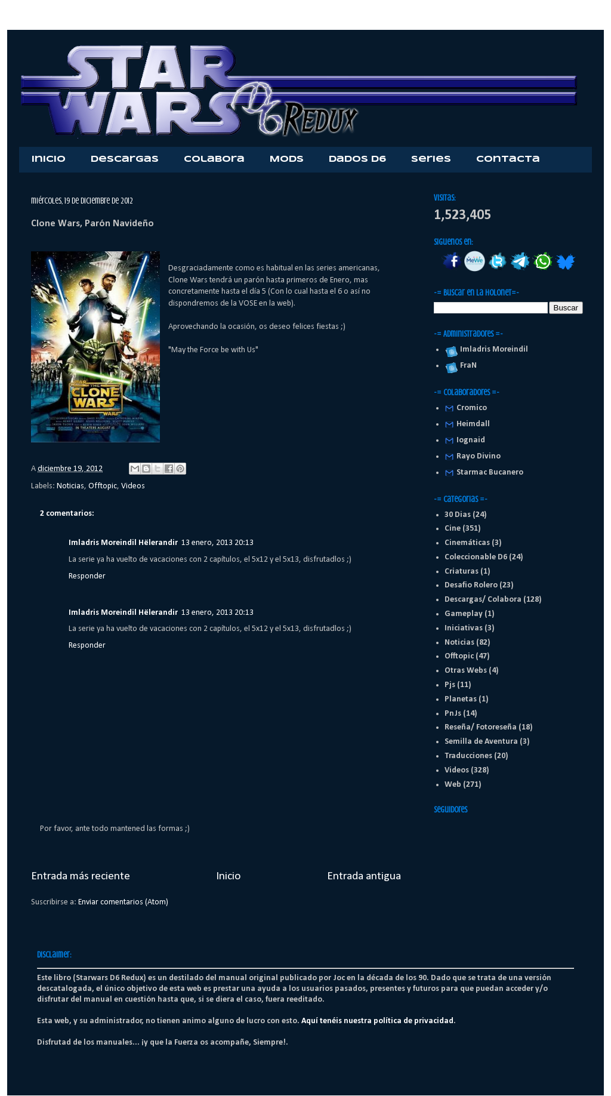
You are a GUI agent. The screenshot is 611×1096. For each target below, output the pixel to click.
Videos (133, 486)
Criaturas (462, 571)
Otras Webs (466, 670)
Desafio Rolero (471, 585)
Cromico (471, 408)
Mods (287, 159)
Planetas (461, 699)
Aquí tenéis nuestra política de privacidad (377, 1021)
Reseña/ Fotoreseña (481, 727)
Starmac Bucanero (489, 472)
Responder (87, 576)
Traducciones (468, 756)
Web (453, 784)
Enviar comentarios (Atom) (123, 902)
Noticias (70, 486)
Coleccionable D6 (476, 557)
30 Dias (458, 514)
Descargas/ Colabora (483, 599)
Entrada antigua (364, 876)
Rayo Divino (478, 456)
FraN (466, 365)
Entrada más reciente (80, 876)
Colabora (214, 159)
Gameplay (464, 613)
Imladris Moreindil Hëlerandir (123, 542)
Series (431, 159)
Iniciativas (464, 628)
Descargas (125, 159)
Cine (453, 528)
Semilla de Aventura (481, 741)
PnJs (453, 713)
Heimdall (473, 424)
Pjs (450, 685)
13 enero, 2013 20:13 (217, 542)
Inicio (49, 159)
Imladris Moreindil (492, 349)
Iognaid (470, 440)
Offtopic (102, 486)
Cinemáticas (467, 542)
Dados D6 (357, 159)
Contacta (508, 159)
